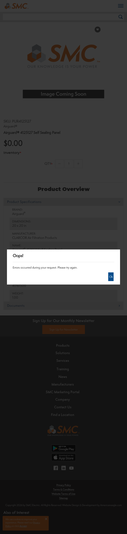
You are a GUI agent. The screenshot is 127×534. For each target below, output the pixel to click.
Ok (111, 277)
